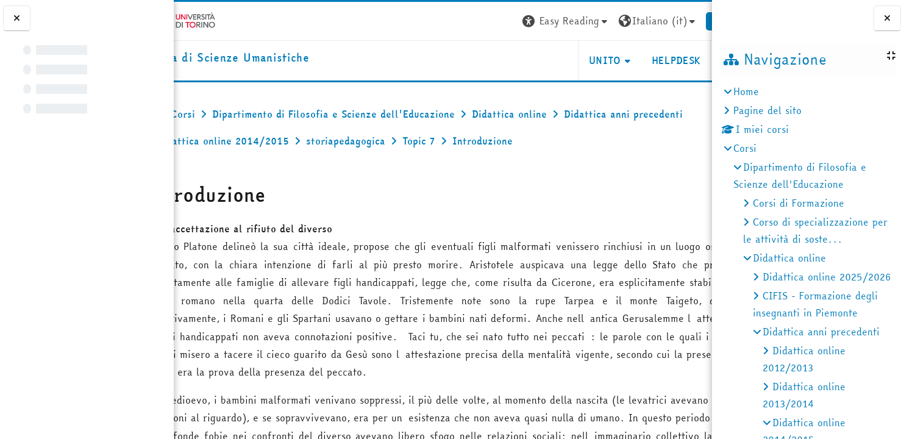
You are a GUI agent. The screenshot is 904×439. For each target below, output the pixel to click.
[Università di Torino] (212, 19)
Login (689, 20)
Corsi (744, 148)
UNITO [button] (567, 60)
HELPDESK (638, 60)
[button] (528, 21)
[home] (259, 58)
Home (746, 91)
